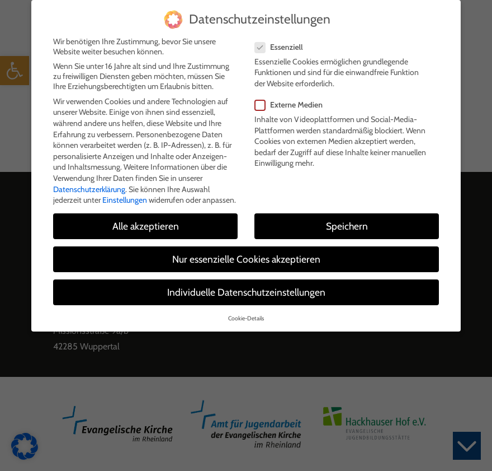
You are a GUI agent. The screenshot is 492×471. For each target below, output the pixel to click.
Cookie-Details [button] (246, 315)
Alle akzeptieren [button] (145, 223)
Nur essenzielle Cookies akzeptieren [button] (246, 257)
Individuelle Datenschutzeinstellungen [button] (246, 290)
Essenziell (282, 44)
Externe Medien (292, 102)
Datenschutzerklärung (89, 186)
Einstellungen (124, 197)
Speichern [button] (347, 223)
